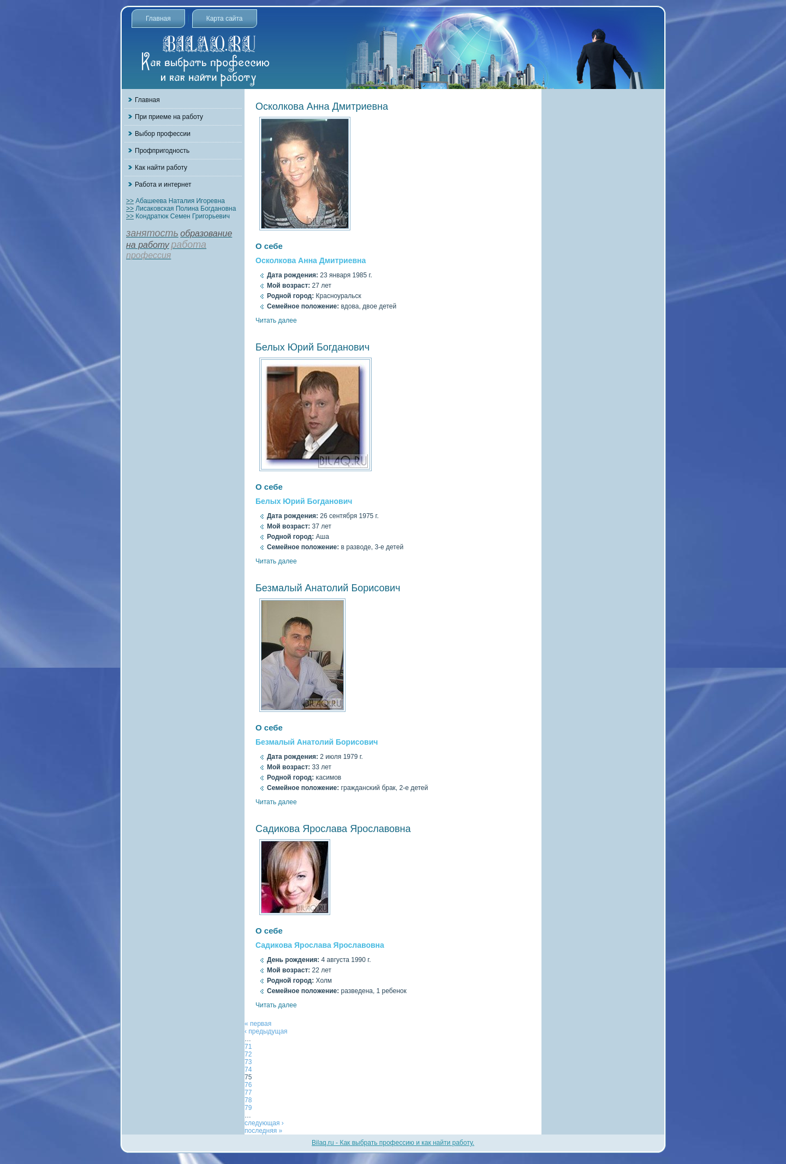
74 (248, 1069)
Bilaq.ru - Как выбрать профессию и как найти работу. (393, 1143)
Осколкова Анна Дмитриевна (321, 106)
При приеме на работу (169, 117)
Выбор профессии (162, 134)
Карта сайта (224, 18)
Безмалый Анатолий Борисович (328, 588)
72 (248, 1054)
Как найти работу (161, 167)
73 (248, 1062)
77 (248, 1092)
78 (248, 1100)
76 (248, 1085)
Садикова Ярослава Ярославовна (333, 828)
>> (130, 201)
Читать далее (276, 320)
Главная (158, 18)
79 (248, 1108)
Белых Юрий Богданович (312, 347)
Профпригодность (162, 151)
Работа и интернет (163, 184)
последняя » (263, 1131)
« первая (258, 1024)
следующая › (264, 1123)
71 (248, 1046)
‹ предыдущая (266, 1031)
